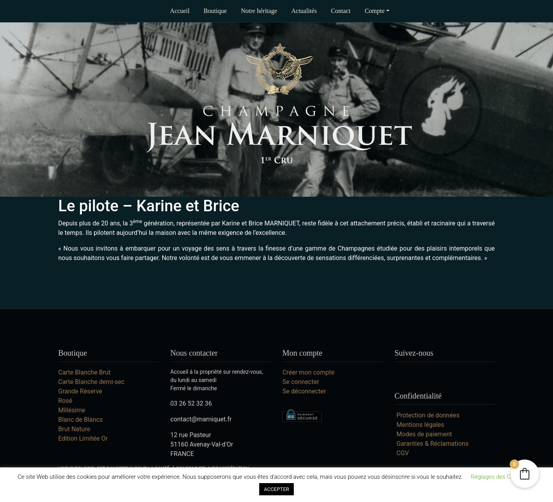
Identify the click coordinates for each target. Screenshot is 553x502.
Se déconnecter (304, 391)
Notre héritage (259, 10)
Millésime (71, 410)
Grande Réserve (80, 391)
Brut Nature (74, 429)
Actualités (304, 10)
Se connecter (300, 382)
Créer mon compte (308, 372)
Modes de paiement (424, 434)
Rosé (65, 400)
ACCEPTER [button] (276, 489)
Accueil (180, 10)
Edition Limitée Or (83, 438)
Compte (375, 10)
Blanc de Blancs (80, 419)
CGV (402, 453)
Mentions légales (420, 424)
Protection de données (427, 415)
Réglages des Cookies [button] (499, 476)
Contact (340, 10)
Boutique (215, 10)
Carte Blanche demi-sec (91, 382)
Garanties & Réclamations (432, 443)
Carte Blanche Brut (84, 372)
